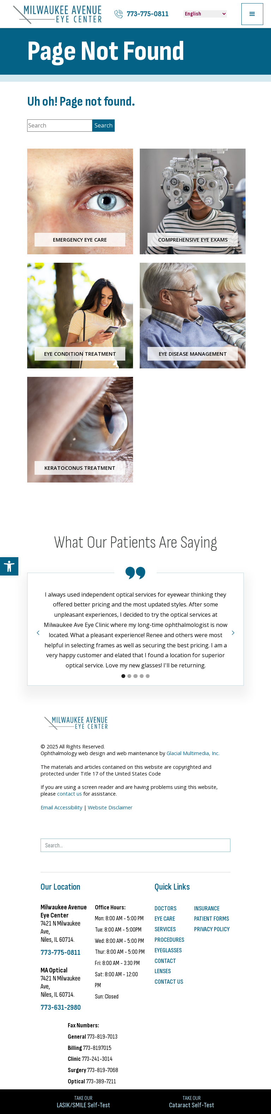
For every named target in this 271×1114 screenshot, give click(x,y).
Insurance (206, 908)
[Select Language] (205, 14)
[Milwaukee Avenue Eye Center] (57, 14)
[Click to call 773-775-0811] (141, 14)
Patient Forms (211, 918)
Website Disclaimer (110, 807)
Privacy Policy (212, 929)
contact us (69, 793)
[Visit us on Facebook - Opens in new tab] (57, 824)
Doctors (165, 908)
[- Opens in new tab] (45, 824)
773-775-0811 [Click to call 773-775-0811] (60, 952)
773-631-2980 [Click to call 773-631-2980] (61, 1007)
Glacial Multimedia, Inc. (193, 753)
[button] (9, 566)
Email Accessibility (61, 807)
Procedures (169, 940)
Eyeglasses (168, 950)
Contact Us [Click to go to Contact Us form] (169, 981)
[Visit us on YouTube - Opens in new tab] (81, 824)
